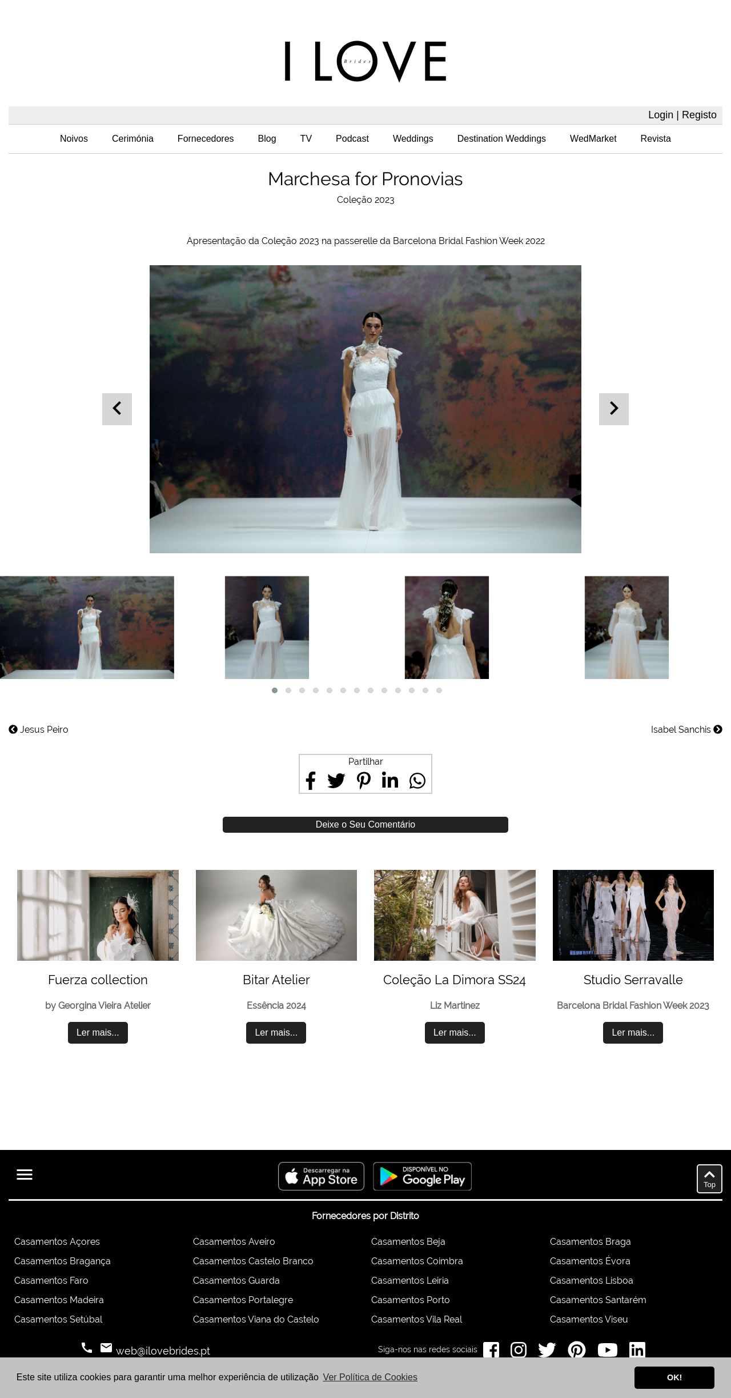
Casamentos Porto (410, 1300)
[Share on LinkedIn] (390, 781)
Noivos (74, 138)
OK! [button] (674, 1377)
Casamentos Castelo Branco (253, 1261)
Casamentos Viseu (589, 1319)
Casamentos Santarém (598, 1300)
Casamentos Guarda (236, 1280)
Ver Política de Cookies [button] (370, 1377)
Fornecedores (206, 138)
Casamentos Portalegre (243, 1300)
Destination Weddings (501, 138)
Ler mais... (98, 1032)
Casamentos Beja (408, 1241)
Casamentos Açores (57, 1241)
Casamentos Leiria (410, 1280)
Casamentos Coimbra (417, 1261)
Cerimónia (133, 138)
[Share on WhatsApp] (417, 781)
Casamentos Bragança (62, 1261)
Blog (267, 138)
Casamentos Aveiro (234, 1241)
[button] (275, 690)
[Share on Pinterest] (363, 781)
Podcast (352, 138)
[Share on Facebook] (311, 781)
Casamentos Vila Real (416, 1319)
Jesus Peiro (39, 729)
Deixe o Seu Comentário (365, 824)
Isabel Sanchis (686, 729)
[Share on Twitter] (336, 781)
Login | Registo (682, 115)
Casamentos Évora (590, 1261)
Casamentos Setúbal (58, 1319)
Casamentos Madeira (59, 1300)
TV (306, 138)
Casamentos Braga (590, 1241)
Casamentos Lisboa (591, 1280)
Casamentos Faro (51, 1280)
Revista (656, 138)
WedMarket (593, 138)
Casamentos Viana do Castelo (256, 1319)
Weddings (413, 138)
